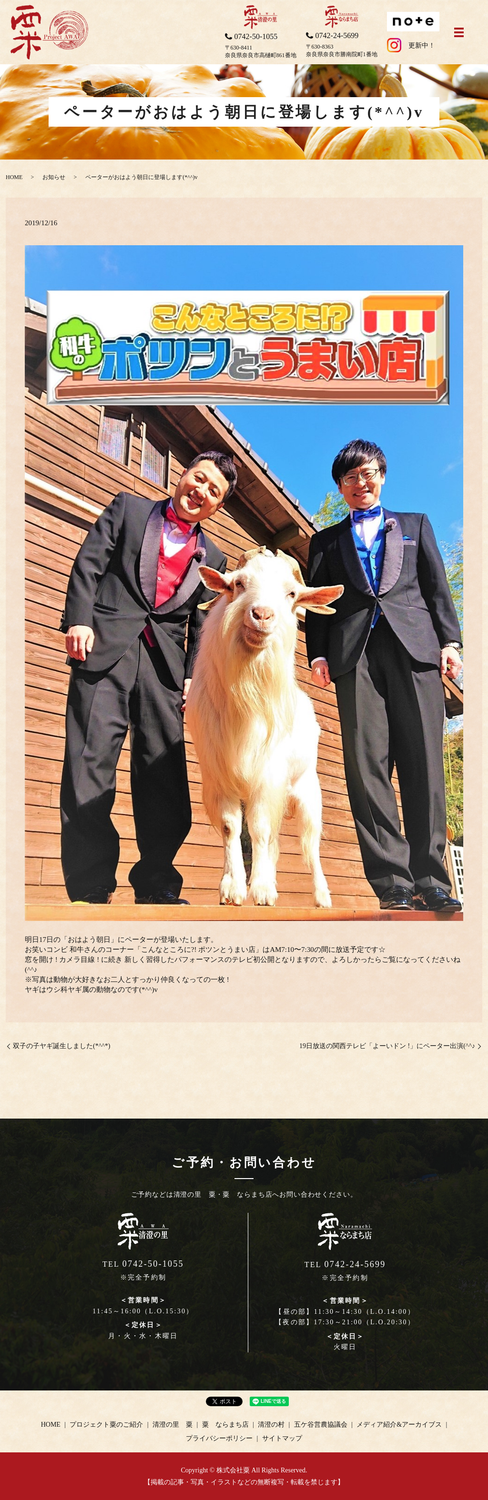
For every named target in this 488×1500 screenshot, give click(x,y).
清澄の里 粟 (172, 1424)
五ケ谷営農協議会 (320, 1424)
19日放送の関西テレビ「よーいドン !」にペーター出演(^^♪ (387, 1046)
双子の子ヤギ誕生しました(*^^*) (61, 1046)
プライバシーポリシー (219, 1438)
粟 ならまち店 (225, 1424)
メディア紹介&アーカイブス (399, 1424)
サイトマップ (282, 1438)
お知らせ (53, 177)
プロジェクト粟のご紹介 (106, 1424)
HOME (14, 177)
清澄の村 (271, 1424)
